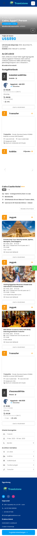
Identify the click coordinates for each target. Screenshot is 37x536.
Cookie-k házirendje (8, 526)
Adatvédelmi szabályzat (9, 523)
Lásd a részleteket (19, 107)
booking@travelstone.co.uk (12, 515)
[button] (5, 170)
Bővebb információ (9, 65)
